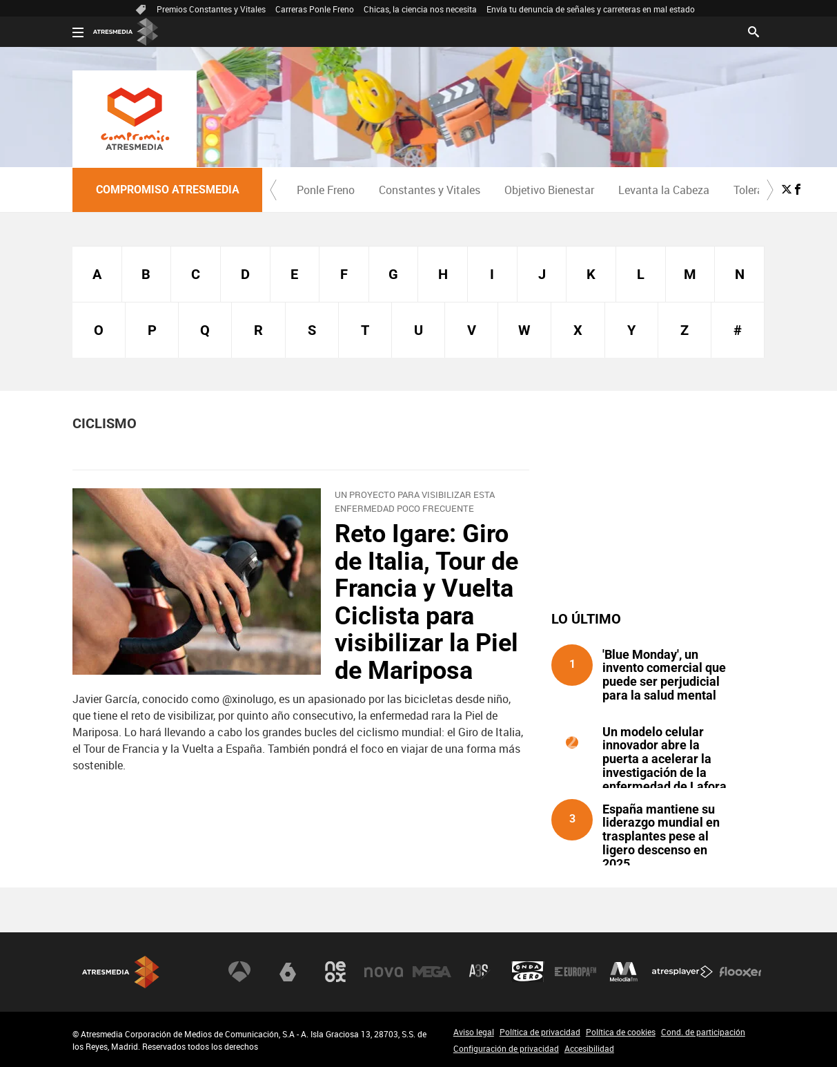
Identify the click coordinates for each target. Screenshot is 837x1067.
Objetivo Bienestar (549, 190)
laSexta (287, 971)
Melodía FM (623, 971)
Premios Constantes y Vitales (211, 9)
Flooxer (740, 971)
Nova (383, 971)
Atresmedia (120, 972)
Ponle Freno (326, 190)
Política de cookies (621, 1031)
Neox (335, 971)
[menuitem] (325, 190)
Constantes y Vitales (429, 190)
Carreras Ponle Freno (314, 9)
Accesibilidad (589, 1048)
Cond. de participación (703, 1031)
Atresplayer (682, 971)
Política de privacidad (540, 1031)
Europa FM (575, 971)
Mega (432, 971)
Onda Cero (528, 971)
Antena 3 (239, 971)
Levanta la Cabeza (663, 190)
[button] (273, 190)
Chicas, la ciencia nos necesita (420, 9)
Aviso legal (473, 1031)
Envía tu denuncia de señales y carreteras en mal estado (590, 9)
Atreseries (479, 971)
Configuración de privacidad (506, 1048)
